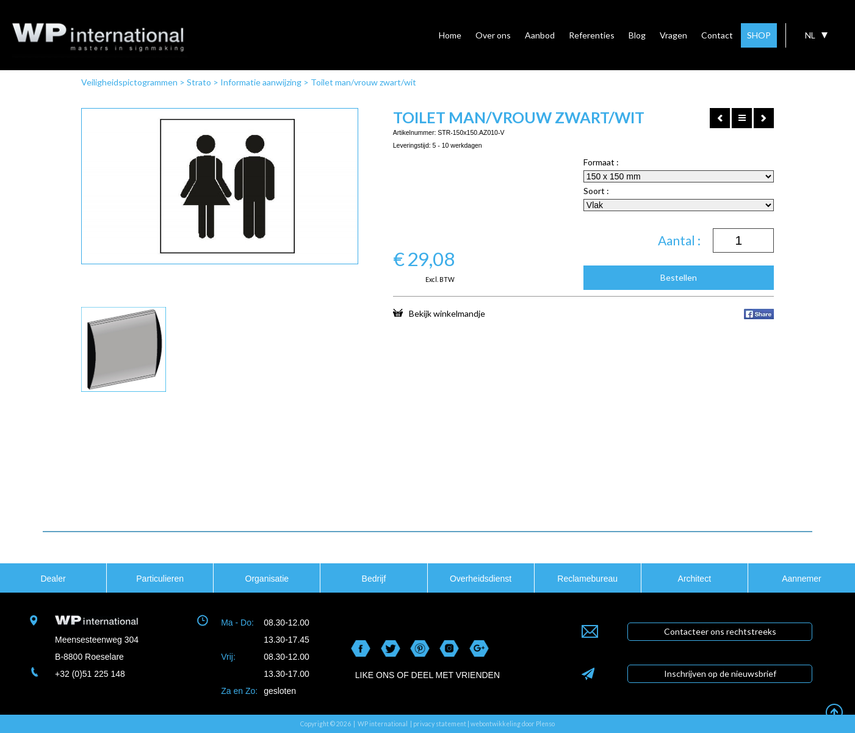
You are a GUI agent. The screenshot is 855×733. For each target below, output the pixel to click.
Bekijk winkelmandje (439, 313)
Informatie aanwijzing (260, 82)
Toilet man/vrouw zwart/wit (363, 82)
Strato (199, 82)
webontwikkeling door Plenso (513, 724)
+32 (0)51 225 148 (90, 674)
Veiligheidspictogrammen (129, 82)
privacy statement (439, 724)
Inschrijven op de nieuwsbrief (720, 673)
